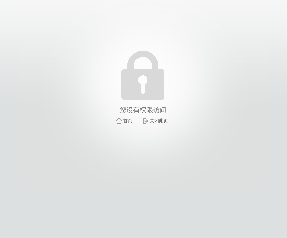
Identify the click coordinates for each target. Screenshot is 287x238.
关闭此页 (159, 120)
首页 (127, 120)
